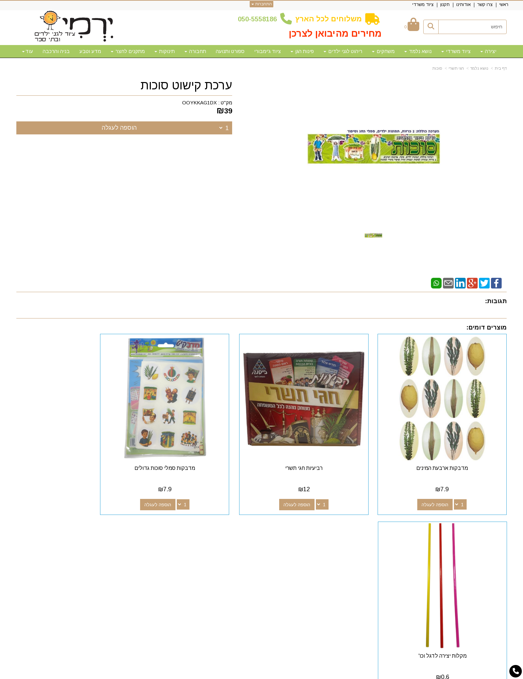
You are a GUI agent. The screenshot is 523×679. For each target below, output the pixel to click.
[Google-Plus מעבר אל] (324, 537)
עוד (27, 51)
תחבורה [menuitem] (195, 51)
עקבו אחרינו (319, 525)
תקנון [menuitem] (445, 4)
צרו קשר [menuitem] (485, 4)
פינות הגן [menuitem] (302, 51)
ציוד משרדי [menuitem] (423, 4)
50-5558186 (259, 19)
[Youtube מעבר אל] (313, 537)
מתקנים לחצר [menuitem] (128, 51)
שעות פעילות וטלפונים (135, 525)
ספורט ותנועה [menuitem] (230, 51)
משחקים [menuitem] (383, 51)
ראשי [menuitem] (503, 4)
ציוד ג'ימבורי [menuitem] (267, 51)
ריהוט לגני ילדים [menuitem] (343, 51)
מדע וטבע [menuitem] (90, 51)
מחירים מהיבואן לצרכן (335, 33)
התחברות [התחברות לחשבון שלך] (261, 4)
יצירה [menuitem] (488, 51)
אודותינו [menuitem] (463, 4)
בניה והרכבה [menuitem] (56, 51)
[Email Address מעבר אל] (302, 537)
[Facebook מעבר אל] (334, 537)
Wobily (283, 673)
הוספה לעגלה (119, 127)
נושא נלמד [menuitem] (418, 51)
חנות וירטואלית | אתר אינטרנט (218, 673)
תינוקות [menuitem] (164, 51)
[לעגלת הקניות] (411, 27)
